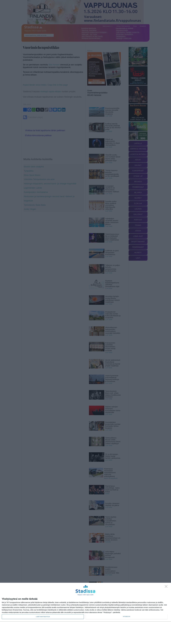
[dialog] (85, 602)
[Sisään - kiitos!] (167, 587)
